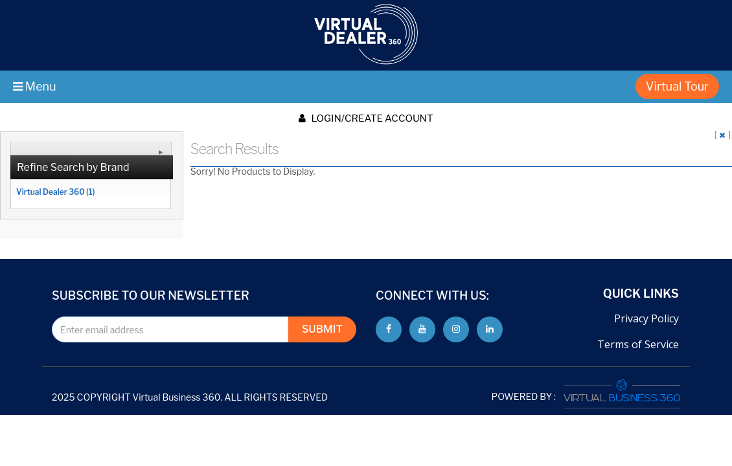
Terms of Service (638, 344)
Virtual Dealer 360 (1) (55, 191)
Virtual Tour (677, 86)
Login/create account (366, 118)
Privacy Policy (646, 318)
